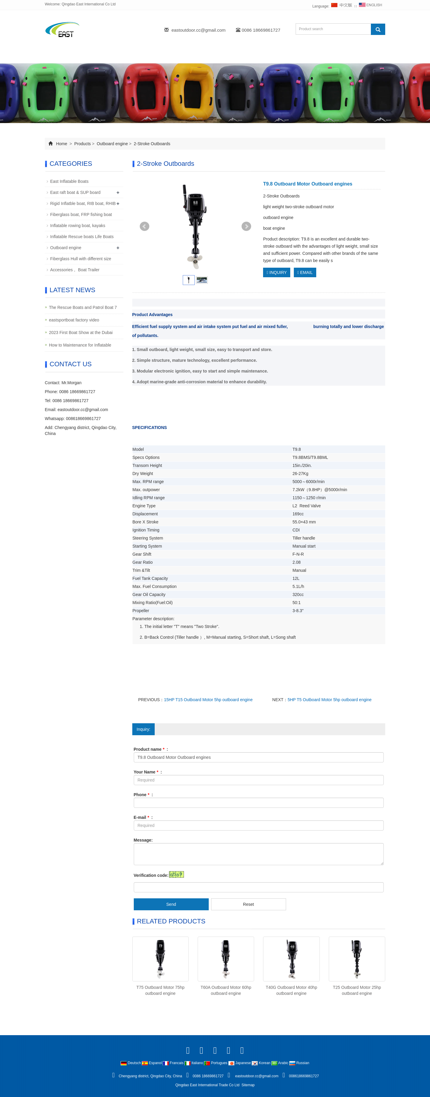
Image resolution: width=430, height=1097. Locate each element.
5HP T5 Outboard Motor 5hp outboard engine (329, 699)
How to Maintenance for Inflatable (80, 345)
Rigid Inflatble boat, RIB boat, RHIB (83, 203)
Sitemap (248, 1085)
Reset (248, 904)
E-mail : (143, 817)
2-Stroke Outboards (151, 143)
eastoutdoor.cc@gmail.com (198, 30)
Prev (144, 226)
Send (171, 904)
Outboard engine (112, 143)
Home (60, 56)
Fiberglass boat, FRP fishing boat (81, 214)
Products (130, 56)
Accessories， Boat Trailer (74, 269)
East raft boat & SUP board (75, 192)
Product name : (151, 749)
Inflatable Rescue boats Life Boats (81, 236)
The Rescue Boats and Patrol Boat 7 (83, 307)
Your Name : (148, 772)
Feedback (237, 56)
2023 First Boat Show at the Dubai (81, 332)
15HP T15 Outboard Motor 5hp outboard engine (208, 699)
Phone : (143, 794)
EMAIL (305, 272)
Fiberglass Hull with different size (80, 258)
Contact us (277, 56)
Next (246, 226)
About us (94, 56)
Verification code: (151, 875)
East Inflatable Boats (69, 181)
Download (198, 56)
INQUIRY (277, 272)
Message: (143, 840)
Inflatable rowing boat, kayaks (77, 225)
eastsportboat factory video (74, 320)
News (164, 56)
